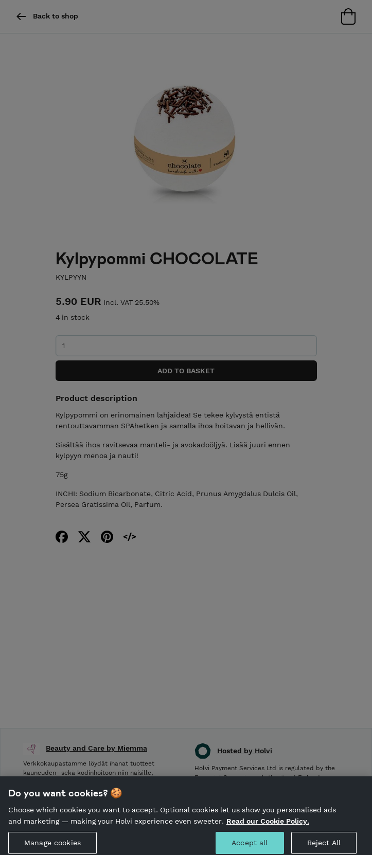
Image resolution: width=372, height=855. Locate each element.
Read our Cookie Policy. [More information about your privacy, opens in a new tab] (267, 825)
